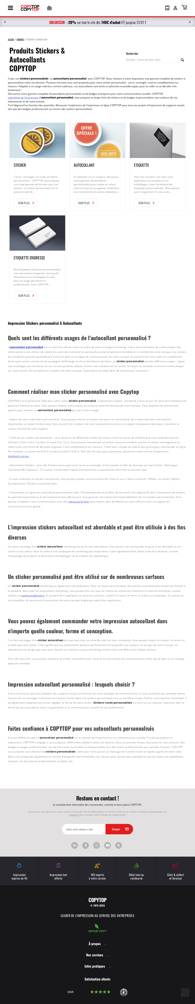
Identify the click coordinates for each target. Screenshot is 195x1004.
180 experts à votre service (97, 871)
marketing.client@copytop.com (152, 811)
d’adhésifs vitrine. (18, 456)
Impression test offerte (58, 871)
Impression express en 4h (19, 871)
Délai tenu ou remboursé (136, 871)
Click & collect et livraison (175, 871)
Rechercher (132, 53)
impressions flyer (79, 501)
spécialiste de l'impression (23, 97)
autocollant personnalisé (26, 347)
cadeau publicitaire (32, 595)
